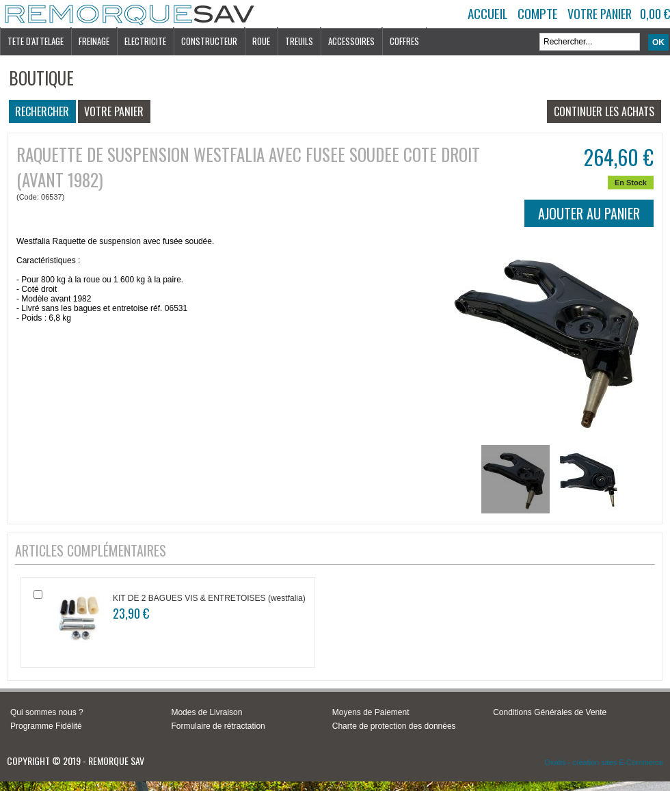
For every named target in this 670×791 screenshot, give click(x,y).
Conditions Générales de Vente (549, 712)
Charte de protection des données (394, 726)
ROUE (261, 41)
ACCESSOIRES (351, 41)
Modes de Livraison (206, 712)
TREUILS (299, 41)
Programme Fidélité (46, 726)
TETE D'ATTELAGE (36, 41)
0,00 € (655, 14)
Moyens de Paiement (371, 712)
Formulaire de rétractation (218, 726)
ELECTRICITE (145, 41)
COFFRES (404, 41)
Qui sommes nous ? (46, 712)
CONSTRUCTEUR (209, 41)
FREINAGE (94, 41)
